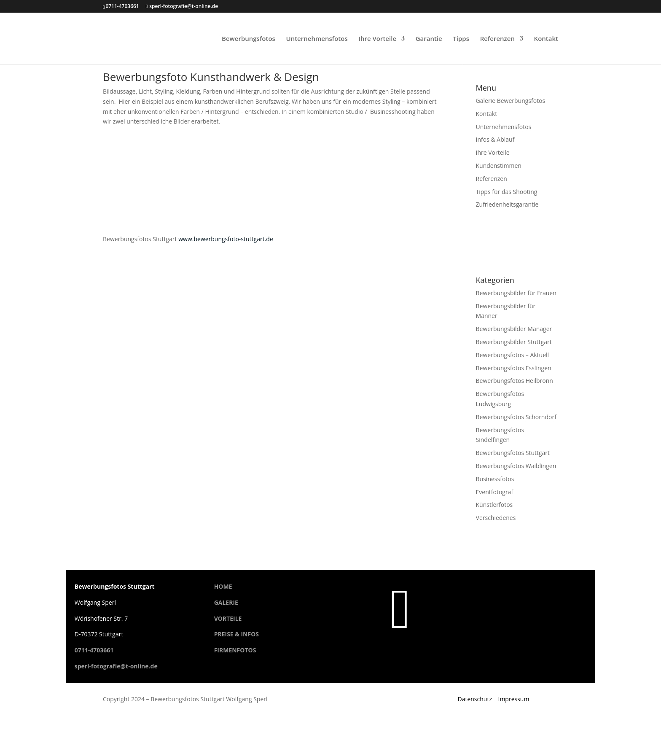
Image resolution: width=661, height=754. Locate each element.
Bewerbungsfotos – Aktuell (512, 355)
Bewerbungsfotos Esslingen (513, 368)
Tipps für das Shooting (506, 192)
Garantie (429, 39)
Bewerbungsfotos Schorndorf (516, 417)
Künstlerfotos (494, 505)
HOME (223, 586)
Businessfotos (495, 479)
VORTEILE (228, 618)
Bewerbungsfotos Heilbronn (514, 381)
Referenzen (497, 39)
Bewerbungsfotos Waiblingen (516, 466)
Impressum (513, 699)
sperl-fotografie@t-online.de (116, 666)
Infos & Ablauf (495, 139)
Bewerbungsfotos (248, 39)
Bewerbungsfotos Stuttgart (513, 453)
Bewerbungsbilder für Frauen (516, 293)
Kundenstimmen (498, 166)
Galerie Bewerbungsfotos (510, 101)
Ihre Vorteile (377, 39)
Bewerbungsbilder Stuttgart (514, 342)
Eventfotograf (494, 492)
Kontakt (546, 39)
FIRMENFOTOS (235, 650)
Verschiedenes (496, 518)
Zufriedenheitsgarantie (507, 204)
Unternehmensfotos (317, 39)
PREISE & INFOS (236, 634)
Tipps (461, 39)
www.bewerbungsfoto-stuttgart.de (225, 239)
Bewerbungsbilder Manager (514, 329)
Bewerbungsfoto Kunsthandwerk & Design (211, 76)
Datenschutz (474, 699)
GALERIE (226, 602)
